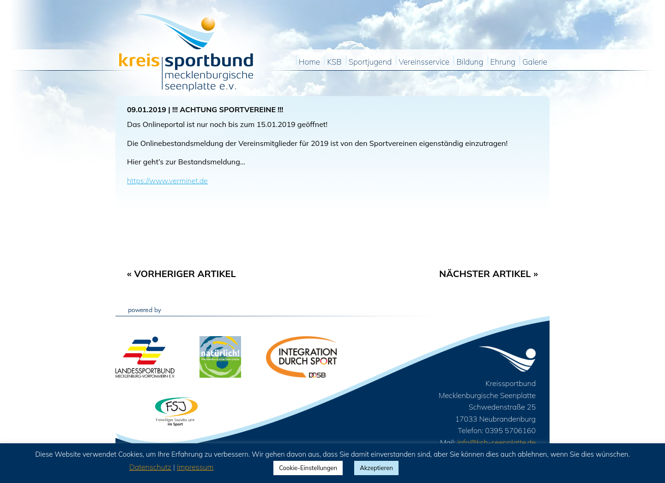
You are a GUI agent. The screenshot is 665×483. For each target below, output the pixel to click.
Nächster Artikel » (488, 273)
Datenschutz (150, 466)
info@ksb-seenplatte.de (496, 442)
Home (309, 62)
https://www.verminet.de (167, 180)
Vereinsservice (424, 62)
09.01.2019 (146, 109)
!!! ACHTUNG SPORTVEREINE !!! (227, 109)
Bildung (469, 62)
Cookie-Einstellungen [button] (308, 467)
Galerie (534, 62)
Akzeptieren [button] (376, 467)
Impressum (195, 466)
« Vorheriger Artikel (181, 273)
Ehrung (503, 62)
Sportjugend (370, 62)
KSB (334, 62)
